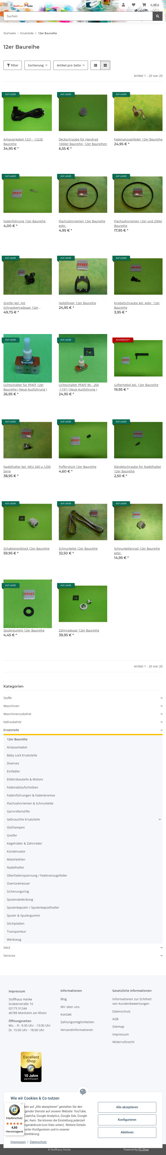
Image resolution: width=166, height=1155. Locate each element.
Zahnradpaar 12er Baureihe (79, 630)
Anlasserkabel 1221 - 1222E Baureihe (23, 141)
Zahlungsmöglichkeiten (77, 1022)
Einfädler (13, 771)
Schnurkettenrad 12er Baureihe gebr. (137, 550)
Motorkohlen (16, 859)
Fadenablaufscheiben (22, 787)
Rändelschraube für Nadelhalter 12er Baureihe (137, 469)
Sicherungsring (18, 891)
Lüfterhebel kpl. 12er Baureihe (136, 385)
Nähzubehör (12, 722)
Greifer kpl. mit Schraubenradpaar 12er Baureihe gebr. (20, 305)
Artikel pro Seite (69, 65)
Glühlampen (16, 827)
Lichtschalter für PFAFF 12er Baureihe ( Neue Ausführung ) (25, 387)
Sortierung (36, 65)
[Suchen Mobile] (78, 16)
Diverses (13, 763)
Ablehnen (127, 1132)
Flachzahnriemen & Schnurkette (30, 803)
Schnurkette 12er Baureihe (78, 548)
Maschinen (11, 706)
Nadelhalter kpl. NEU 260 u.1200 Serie (27, 469)
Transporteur (16, 931)
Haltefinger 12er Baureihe (77, 303)
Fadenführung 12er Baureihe (24, 221)
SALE (6, 947)
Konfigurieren (127, 1119)
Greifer (12, 835)
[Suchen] (158, 16)
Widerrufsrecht (123, 1042)
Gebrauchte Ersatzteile (23, 819)
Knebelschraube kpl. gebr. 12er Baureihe (137, 305)
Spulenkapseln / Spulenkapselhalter (33, 907)
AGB (115, 1019)
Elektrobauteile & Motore (25, 779)
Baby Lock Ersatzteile (22, 755)
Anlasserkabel (17, 747)
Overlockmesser (18, 883)
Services (9, 955)
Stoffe (7, 698)
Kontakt (66, 1014)
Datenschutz (38, 1142)
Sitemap (118, 1026)
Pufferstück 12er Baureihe (77, 467)
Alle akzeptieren (127, 1107)
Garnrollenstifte (18, 811)
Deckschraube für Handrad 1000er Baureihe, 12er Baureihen (83, 141)
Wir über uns (70, 1007)
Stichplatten (15, 923)
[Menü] (21, 1104)
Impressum (18, 1142)
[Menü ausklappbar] (5, 2)
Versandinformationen (77, 1030)
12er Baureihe (17, 739)
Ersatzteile (11, 730)
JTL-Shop (143, 1149)
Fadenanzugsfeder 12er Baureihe (138, 139)
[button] (123, 4)
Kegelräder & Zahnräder (24, 843)
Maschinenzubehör (17, 714)
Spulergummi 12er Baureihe (24, 630)
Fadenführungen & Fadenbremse (31, 795)
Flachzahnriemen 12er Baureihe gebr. (82, 223)
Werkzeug (14, 939)
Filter (12, 65)
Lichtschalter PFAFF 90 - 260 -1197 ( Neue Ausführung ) (79, 387)
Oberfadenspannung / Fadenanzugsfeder (37, 875)
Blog (64, 999)
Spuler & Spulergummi (23, 915)
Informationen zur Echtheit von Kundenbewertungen (132, 1001)
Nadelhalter (15, 867)
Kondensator (16, 851)
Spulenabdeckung (20, 899)
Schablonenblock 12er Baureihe (26, 548)
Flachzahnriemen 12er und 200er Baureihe (138, 223)
